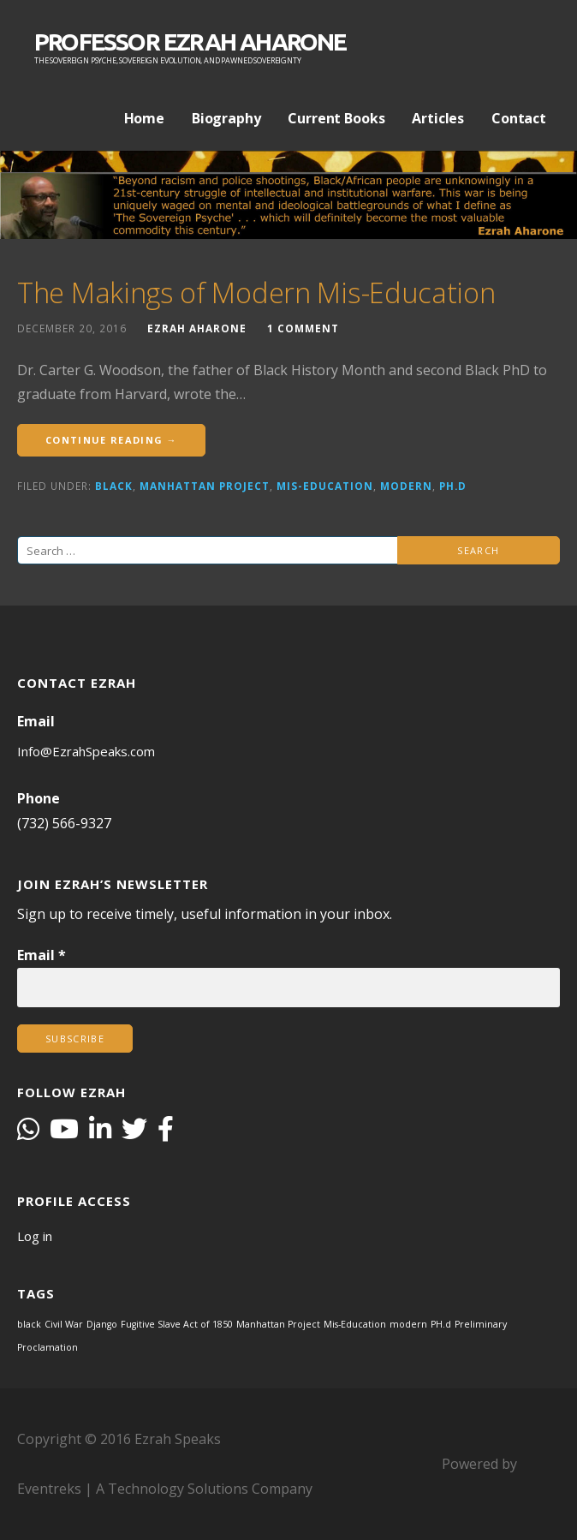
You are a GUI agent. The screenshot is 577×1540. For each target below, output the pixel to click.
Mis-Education (325, 485)
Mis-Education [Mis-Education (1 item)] (355, 1324)
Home (144, 118)
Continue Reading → (111, 439)
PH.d (453, 485)
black (114, 485)
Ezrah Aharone (197, 328)
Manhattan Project (205, 485)
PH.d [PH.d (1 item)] (441, 1324)
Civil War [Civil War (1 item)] (64, 1324)
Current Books (336, 118)
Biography (226, 118)
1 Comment (303, 328)
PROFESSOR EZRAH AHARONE (190, 41)
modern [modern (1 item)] (408, 1324)
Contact (518, 118)
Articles (438, 118)
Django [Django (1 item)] (101, 1324)
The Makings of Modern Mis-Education (256, 292)
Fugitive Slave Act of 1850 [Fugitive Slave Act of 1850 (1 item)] (177, 1324)
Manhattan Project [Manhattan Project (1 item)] (278, 1324)
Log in (34, 1236)
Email (41, 955)
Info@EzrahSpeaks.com (86, 751)
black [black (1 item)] (29, 1324)
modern (406, 485)
